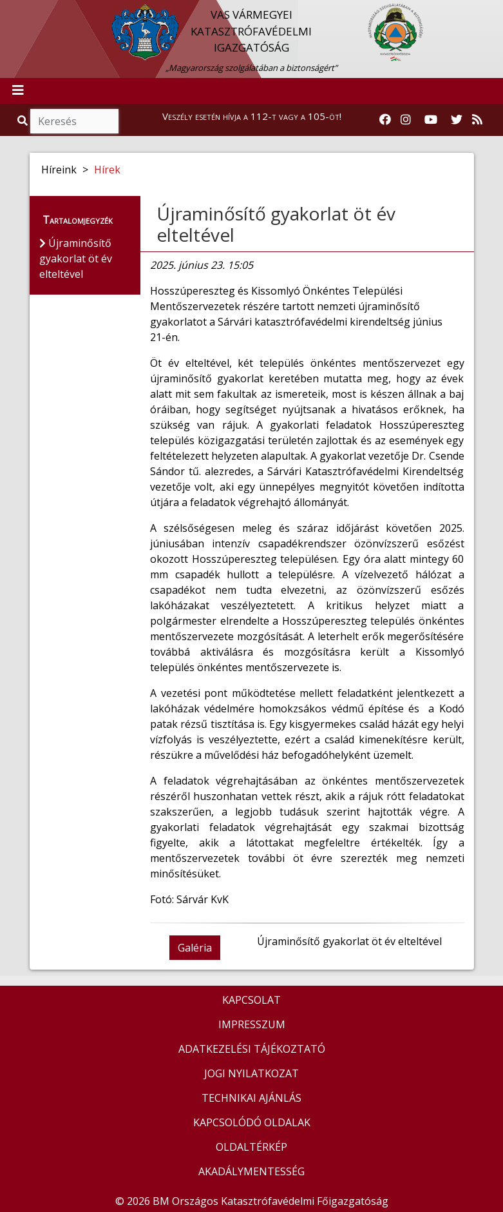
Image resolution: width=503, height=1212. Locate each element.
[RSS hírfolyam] (477, 120)
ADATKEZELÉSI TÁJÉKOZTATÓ (251, 1049)
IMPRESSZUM (251, 1024)
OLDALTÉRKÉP (251, 1147)
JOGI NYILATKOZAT (251, 1073)
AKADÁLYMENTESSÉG (251, 1171)
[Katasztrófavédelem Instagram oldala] (405, 120)
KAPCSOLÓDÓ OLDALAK (251, 1122)
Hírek (107, 169)
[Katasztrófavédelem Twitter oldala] (457, 120)
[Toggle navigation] (18, 91)
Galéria (195, 948)
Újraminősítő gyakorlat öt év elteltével (276, 224)
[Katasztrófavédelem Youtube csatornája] (431, 120)
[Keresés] (74, 121)
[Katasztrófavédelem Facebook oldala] (385, 120)
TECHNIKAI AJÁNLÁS (251, 1098)
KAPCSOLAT (251, 1000)
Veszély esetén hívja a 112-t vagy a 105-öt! (251, 116)
